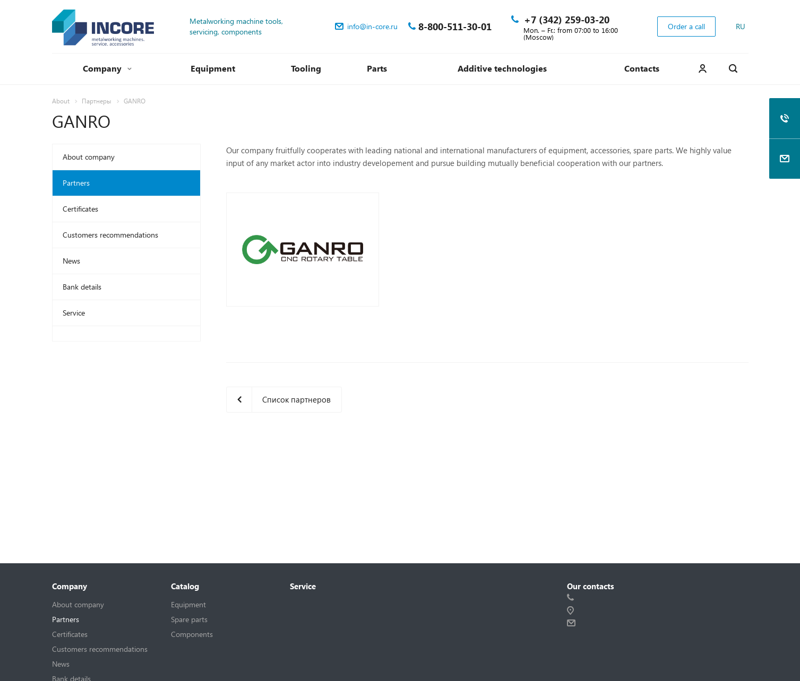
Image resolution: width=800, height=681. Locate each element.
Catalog (185, 586)
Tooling (306, 68)
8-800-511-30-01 (455, 26)
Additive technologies (502, 68)
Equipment (213, 68)
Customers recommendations (110, 235)
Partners (76, 183)
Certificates (80, 209)
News (71, 261)
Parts (377, 68)
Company (107, 68)
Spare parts (189, 619)
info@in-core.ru (372, 26)
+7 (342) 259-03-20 (566, 19)
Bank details (82, 287)
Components (192, 634)
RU (740, 26)
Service (74, 313)
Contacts (641, 68)
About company (89, 157)
